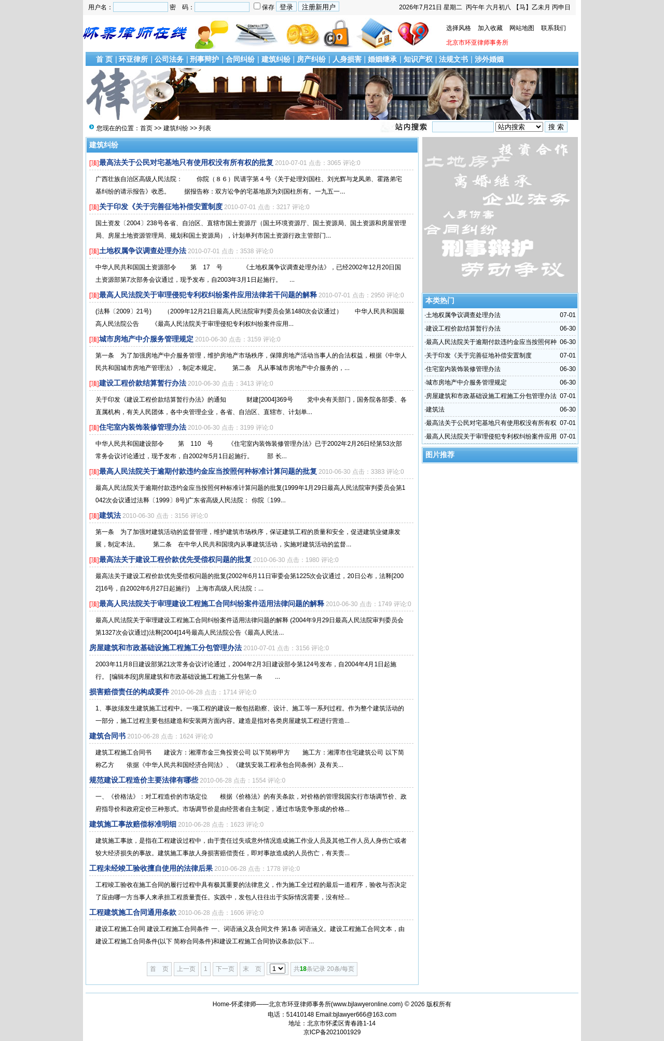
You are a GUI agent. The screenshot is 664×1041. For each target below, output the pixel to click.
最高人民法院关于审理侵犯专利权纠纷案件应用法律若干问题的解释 (208, 295)
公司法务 (169, 59)
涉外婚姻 (489, 59)
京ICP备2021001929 (332, 1032)
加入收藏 (490, 28)
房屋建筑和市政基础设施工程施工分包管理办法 (165, 647)
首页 (146, 128)
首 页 (104, 59)
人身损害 (347, 59)
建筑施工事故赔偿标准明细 (132, 824)
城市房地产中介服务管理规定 (146, 339)
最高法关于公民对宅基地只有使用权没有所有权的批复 (186, 162)
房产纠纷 (311, 59)
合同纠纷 (240, 59)
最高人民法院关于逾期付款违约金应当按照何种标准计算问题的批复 (208, 471)
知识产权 (418, 59)
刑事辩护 (204, 59)
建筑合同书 (107, 736)
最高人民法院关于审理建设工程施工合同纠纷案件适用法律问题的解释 (211, 603)
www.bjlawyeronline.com (367, 1004)
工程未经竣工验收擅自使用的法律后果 (151, 868)
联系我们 (553, 28)
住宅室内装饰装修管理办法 (142, 427)
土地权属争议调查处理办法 (142, 250)
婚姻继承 (382, 59)
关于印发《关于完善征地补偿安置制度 (161, 206)
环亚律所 (133, 59)
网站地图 (521, 28)
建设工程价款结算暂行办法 (142, 383)
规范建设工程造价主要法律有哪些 (143, 780)
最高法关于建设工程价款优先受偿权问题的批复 (175, 559)
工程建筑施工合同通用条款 (132, 912)
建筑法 (110, 515)
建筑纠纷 (275, 59)
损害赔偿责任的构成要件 (129, 692)
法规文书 (453, 59)
